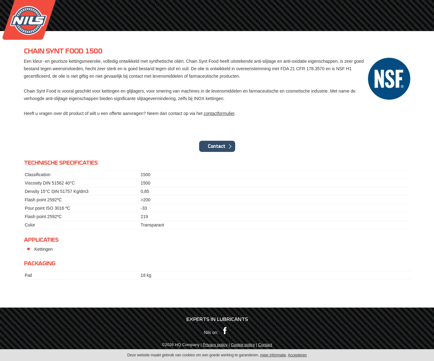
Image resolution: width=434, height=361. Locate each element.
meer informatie (273, 356)
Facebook (225, 331)
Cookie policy (243, 344)
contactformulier (219, 113)
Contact (216, 146)
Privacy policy (215, 344)
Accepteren (297, 356)
